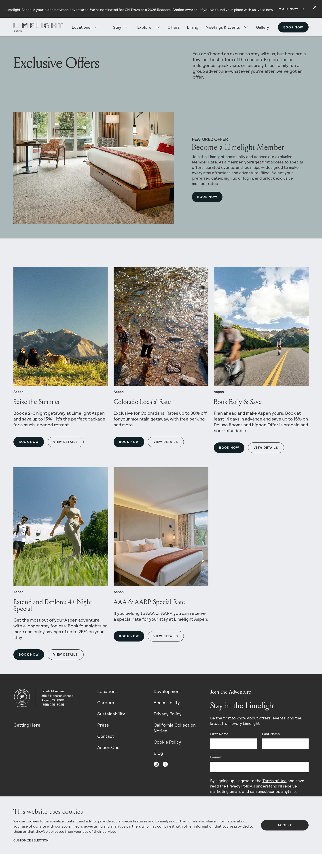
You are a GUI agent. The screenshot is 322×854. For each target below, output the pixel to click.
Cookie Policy (167, 742)
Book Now (293, 27)
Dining (192, 27)
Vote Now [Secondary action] (288, 9)
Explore (144, 27)
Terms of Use (275, 780)
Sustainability (111, 714)
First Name (219, 734)
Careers (105, 703)
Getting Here (26, 725)
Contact (105, 736)
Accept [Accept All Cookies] (285, 825)
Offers (173, 27)
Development (167, 691)
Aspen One (108, 747)
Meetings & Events (222, 27)
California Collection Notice (175, 728)
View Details (65, 442)
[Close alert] (315, 7)
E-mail (215, 757)
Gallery (262, 27)
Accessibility (167, 703)
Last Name (271, 734)
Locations (107, 691)
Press (103, 725)
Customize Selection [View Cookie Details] (31, 840)
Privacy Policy (168, 714)
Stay (117, 27)
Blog (158, 753)
